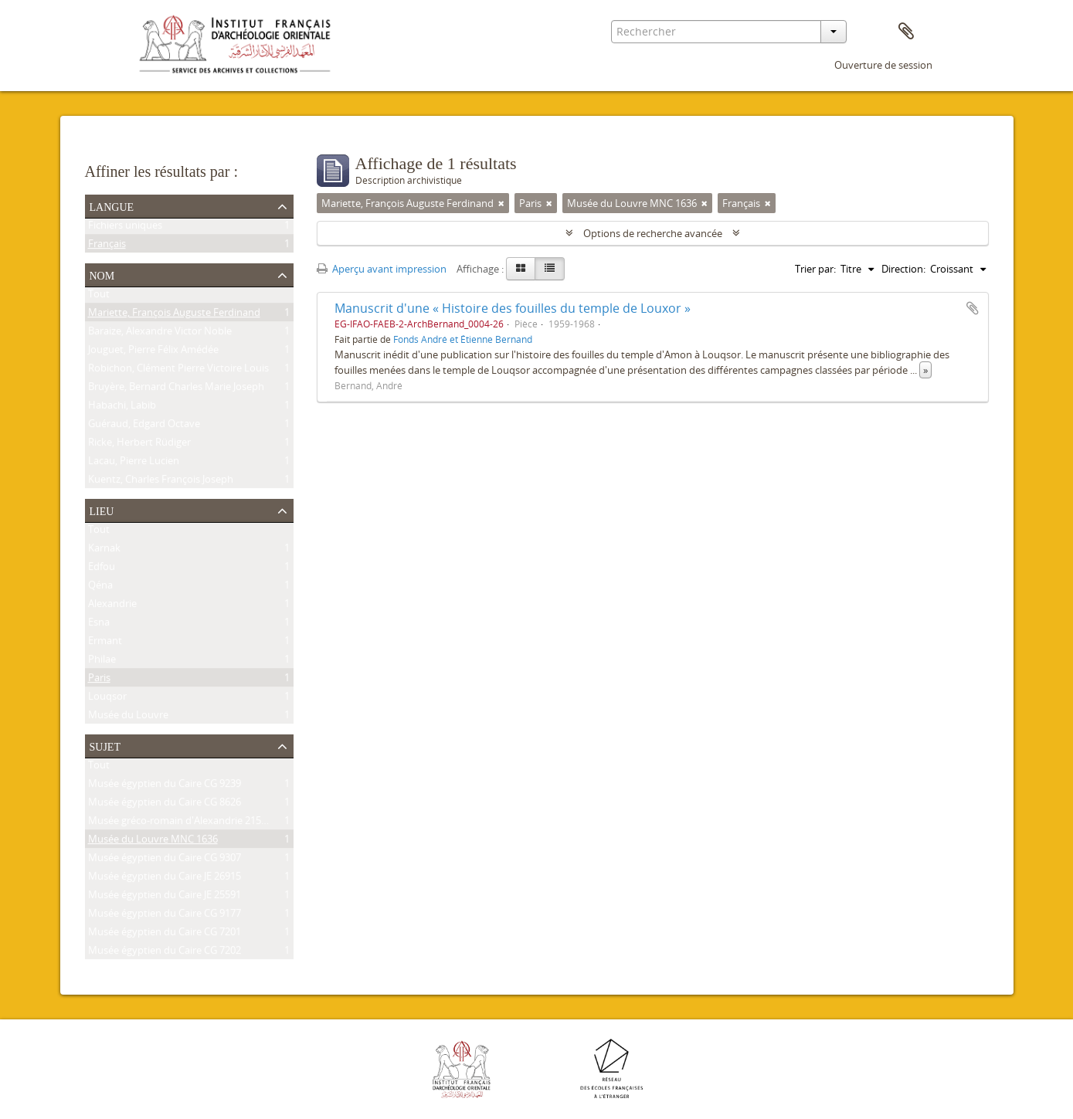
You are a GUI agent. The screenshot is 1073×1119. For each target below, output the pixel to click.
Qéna (100, 588)
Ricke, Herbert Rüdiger (139, 445)
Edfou (101, 569)
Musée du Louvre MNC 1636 (153, 842)
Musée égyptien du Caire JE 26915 (164, 879)
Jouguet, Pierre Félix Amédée (153, 352)
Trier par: (815, 269)
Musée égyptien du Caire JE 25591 (164, 897)
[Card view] (520, 268)
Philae (102, 662)
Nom (102, 274)
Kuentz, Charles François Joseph (160, 482)
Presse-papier (906, 31)
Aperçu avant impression (382, 269)
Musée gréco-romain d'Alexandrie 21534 (180, 823)
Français (107, 246)
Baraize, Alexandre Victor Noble (160, 334)
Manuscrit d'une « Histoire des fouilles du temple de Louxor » (512, 308)
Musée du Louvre (128, 717)
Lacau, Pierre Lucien (133, 463)
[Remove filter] (501, 203)
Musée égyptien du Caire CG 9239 (164, 786)
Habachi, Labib (122, 408)
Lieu (102, 509)
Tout (99, 296)
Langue (112, 205)
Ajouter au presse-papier (972, 308)
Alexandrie (112, 606)
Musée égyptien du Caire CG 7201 (164, 934)
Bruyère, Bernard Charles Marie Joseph (176, 389)
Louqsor (107, 699)
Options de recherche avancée (653, 233)
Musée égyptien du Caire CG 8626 (164, 805)
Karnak (104, 551)
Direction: (903, 269)
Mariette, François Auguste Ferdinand (174, 315)
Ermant (105, 643)
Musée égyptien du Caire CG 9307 (164, 860)
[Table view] (550, 268)
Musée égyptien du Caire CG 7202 (164, 953)
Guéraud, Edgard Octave (144, 426)
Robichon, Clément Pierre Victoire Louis (178, 371)
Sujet (105, 745)
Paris (99, 680)
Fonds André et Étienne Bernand (462, 339)
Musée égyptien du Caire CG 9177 (164, 916)
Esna (99, 625)
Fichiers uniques (125, 228)
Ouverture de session (883, 65)
